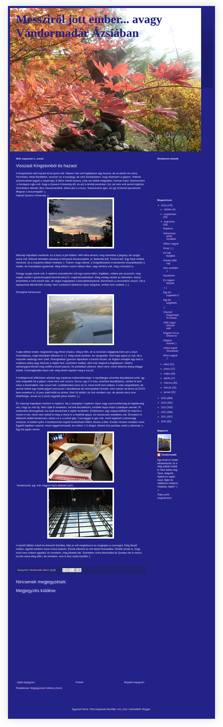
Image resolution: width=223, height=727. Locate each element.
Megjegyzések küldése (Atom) (46, 688)
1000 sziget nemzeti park (169, 325)
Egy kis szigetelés (170, 301)
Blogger (146, 709)
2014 (164, 402)
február (168, 387)
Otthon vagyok (171, 243)
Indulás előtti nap (170, 262)
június (167, 368)
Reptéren (168, 228)
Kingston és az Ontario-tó (171, 334)
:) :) (165, 287)
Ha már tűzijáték (169, 254)
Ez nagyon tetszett (169, 281)
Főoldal (79, 682)
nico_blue (122, 709)
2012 (164, 412)
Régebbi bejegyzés (134, 682)
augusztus (169, 221)
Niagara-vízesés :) (169, 342)
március (168, 382)
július (167, 364)
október (168, 209)
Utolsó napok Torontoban (170, 349)
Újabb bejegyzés (26, 682)
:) (164, 307)
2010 (164, 421)
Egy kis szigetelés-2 (171, 294)
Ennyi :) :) (168, 248)
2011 (164, 416)
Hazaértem (169, 275)
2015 (164, 398)
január (167, 392)
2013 (164, 407)
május (167, 373)
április (167, 378)
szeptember (170, 214)
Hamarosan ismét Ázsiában (169, 236)
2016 (164, 205)
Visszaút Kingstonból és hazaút (171, 315)
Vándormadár (169, 454)
